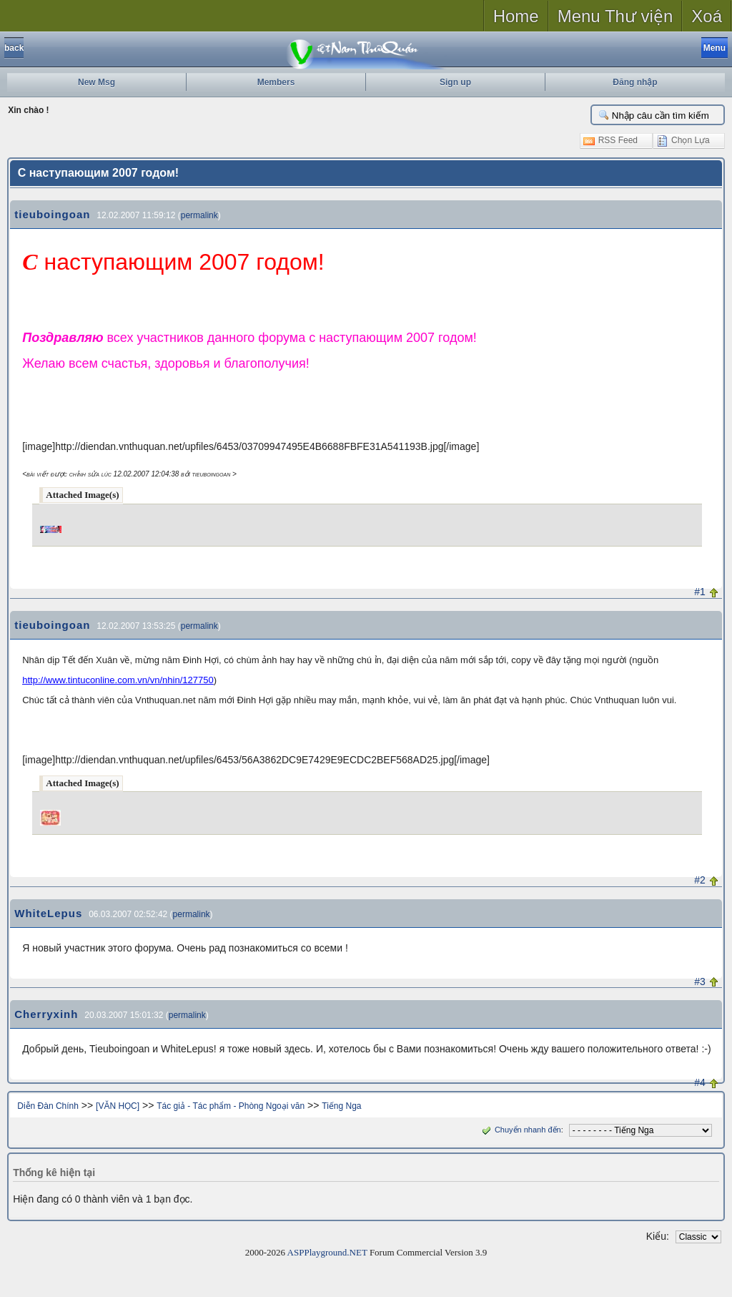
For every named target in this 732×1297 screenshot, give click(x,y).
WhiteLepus (48, 913)
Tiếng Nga (341, 1106)
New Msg (96, 82)
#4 (700, 1082)
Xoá (706, 16)
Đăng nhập (635, 82)
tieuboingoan (52, 214)
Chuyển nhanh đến (520, 1129)
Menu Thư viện (615, 16)
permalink (199, 215)
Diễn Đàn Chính (48, 1106)
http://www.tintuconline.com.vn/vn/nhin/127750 (117, 680)
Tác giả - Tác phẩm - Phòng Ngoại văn (231, 1106)
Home (516, 16)
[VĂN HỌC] (117, 1106)
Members (276, 82)
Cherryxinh (46, 1014)
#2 (700, 880)
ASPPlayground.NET (327, 1252)
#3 (700, 981)
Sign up (455, 82)
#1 (700, 591)
